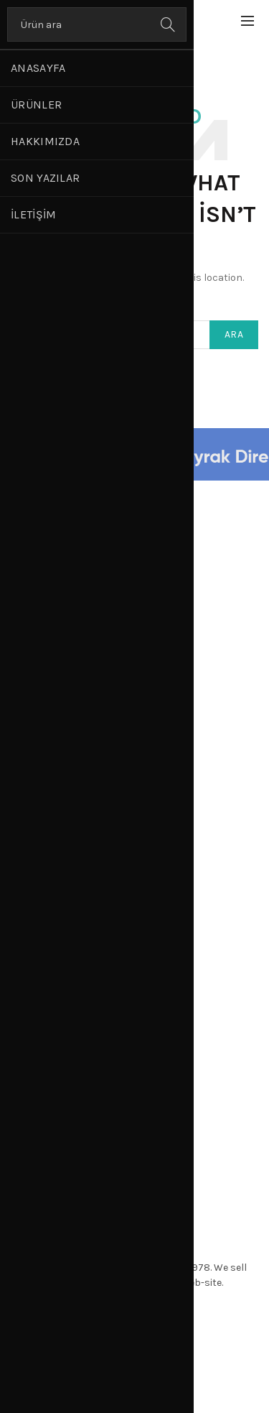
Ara (169, 24)
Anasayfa (38, 68)
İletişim (33, 214)
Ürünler (36, 104)
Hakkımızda (45, 141)
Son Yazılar (45, 178)
